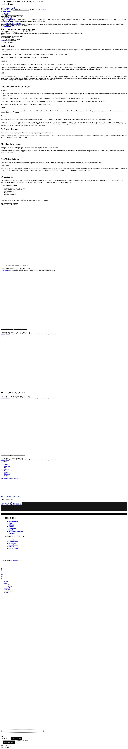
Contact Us (12, 528)
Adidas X (7, 592)
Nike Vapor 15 (8, 589)
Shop (7, 14)
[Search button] (28, 31)
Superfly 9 (7, 588)
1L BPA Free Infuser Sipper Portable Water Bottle (14, 329)
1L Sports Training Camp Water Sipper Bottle (13, 455)
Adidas (10, 17)
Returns (11, 526)
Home (7, 11)
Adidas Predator (8, 591)
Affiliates (11, 533)
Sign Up (11, 546)
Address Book (13, 541)
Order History (13, 545)
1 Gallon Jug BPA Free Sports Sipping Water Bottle (14, 265)
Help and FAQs (13, 521)
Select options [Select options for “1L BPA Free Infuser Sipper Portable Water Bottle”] (5, 334)
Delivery (11, 525)
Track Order (12, 540)
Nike (9, 584)
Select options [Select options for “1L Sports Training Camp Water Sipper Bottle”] (5, 460)
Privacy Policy (13, 548)
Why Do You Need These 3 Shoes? (10, 496)
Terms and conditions (16, 531)
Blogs (10, 523)
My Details (12, 543)
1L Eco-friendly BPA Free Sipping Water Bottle (13, 392)
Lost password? (5, 17)
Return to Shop (17, 738)
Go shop (43, 9)
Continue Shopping (9, 742)
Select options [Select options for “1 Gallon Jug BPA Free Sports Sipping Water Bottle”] (5, 270)
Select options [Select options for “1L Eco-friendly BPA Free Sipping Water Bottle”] (5, 398)
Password (4, 14)
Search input (4, 31)
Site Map (11, 530)
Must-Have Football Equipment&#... (11, 478)
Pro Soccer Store (18, 561)
